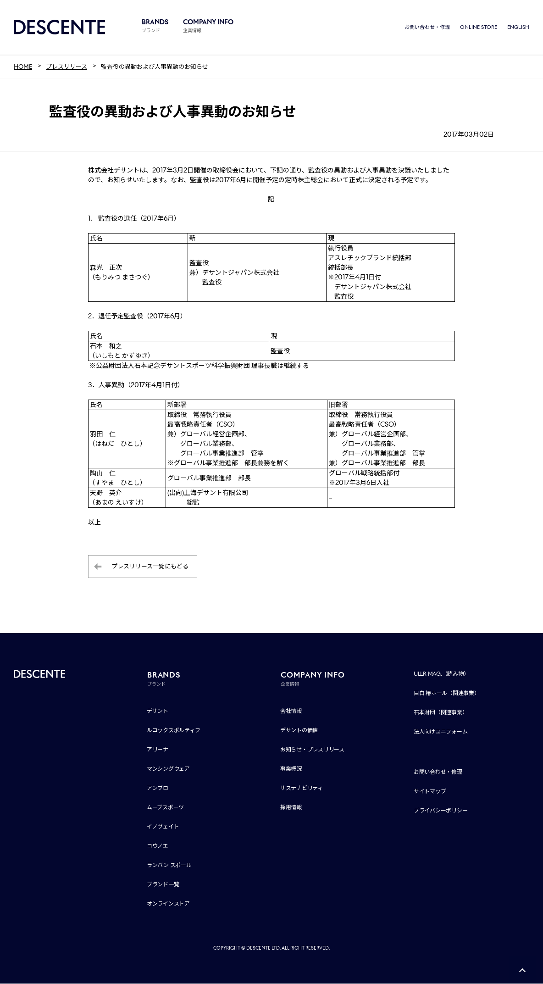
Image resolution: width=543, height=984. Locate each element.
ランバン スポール (169, 865)
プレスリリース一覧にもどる (149, 567)
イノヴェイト (163, 826)
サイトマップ (430, 791)
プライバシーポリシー (441, 810)
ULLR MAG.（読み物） (441, 674)
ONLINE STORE (478, 27)
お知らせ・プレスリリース (312, 749)
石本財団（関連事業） (441, 712)
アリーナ (157, 749)
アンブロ (157, 788)
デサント (157, 711)
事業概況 (291, 769)
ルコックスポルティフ (173, 730)
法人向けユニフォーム (441, 731)
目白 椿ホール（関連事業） (447, 693)
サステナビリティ (301, 788)
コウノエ (157, 846)
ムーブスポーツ (165, 807)
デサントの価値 (299, 730)
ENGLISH (518, 27)
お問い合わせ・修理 (427, 27)
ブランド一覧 (163, 884)
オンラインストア (168, 904)
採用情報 (291, 807)
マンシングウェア (168, 769)
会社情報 (291, 711)
